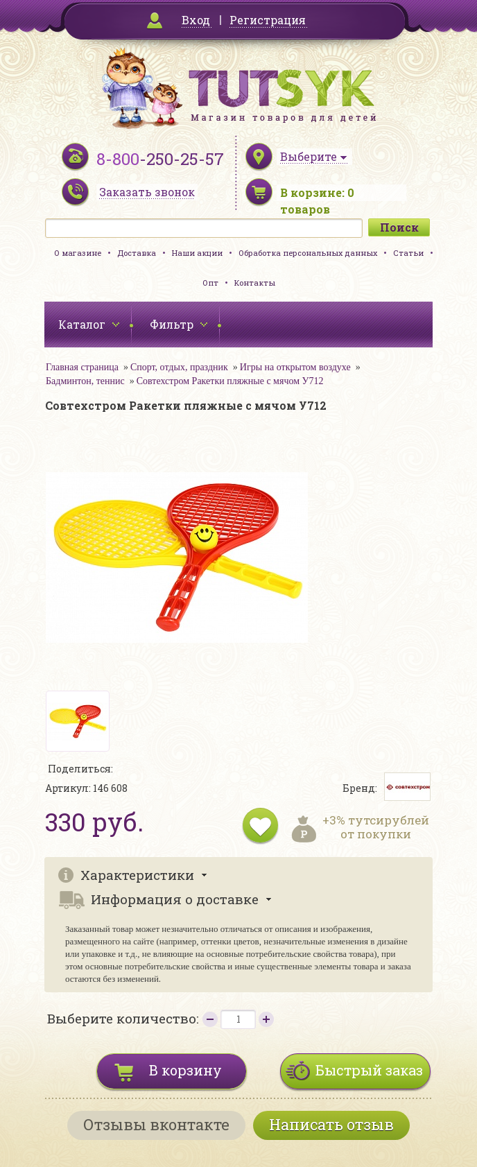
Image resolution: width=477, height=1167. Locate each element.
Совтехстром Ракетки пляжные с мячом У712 (230, 381)
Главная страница (82, 367)
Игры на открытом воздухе (295, 367)
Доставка (136, 253)
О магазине (77, 253)
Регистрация (267, 19)
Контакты (254, 282)
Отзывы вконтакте (156, 1124)
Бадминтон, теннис (85, 381)
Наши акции (197, 253)
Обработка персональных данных (307, 253)
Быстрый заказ (369, 1070)
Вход (196, 19)
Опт (210, 282)
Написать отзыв (331, 1124)
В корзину (185, 1070)
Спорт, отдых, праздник (179, 367)
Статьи (408, 253)
